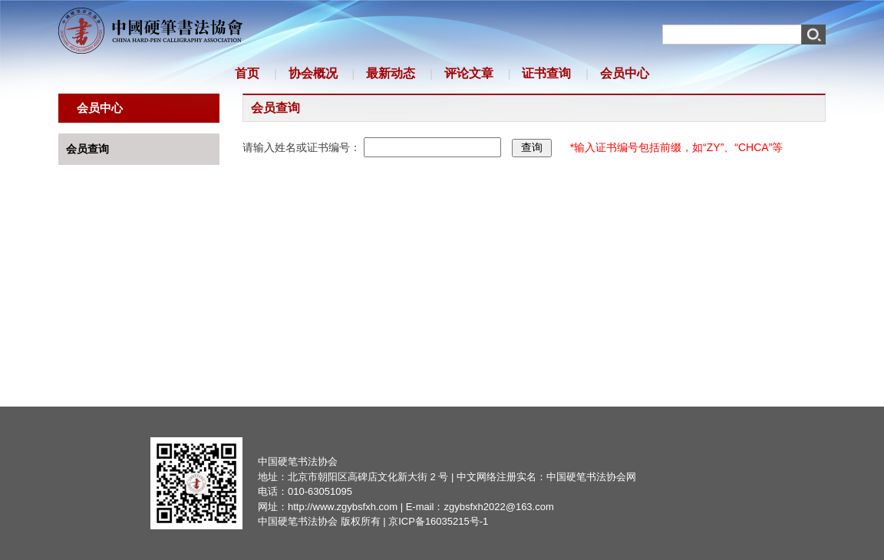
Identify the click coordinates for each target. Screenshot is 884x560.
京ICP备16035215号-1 (438, 521)
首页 (247, 73)
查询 (532, 147)
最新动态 (390, 73)
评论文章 (468, 73)
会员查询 (87, 149)
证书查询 (546, 73)
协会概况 (313, 73)
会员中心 (624, 73)
